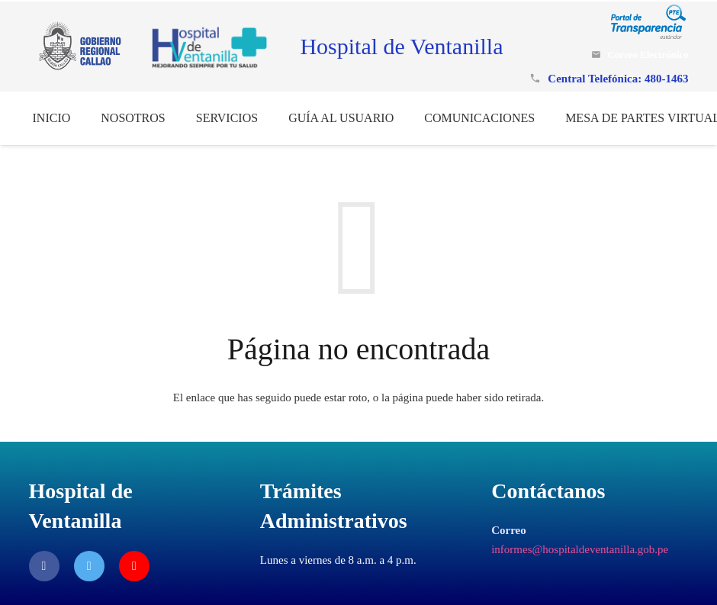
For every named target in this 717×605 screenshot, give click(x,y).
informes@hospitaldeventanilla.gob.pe (579, 549)
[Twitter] (89, 566)
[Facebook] (44, 566)
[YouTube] (134, 566)
